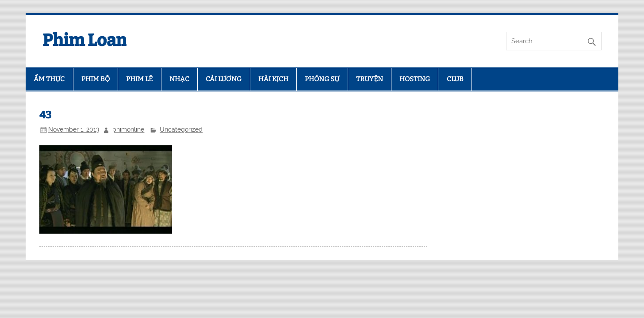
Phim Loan (84, 40)
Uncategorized (181, 129)
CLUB (455, 79)
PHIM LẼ (139, 79)
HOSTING (414, 79)
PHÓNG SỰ (322, 79)
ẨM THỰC (49, 79)
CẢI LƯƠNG (224, 79)
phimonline (128, 129)
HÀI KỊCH (273, 79)
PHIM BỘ (95, 79)
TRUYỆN (369, 79)
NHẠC (179, 79)
